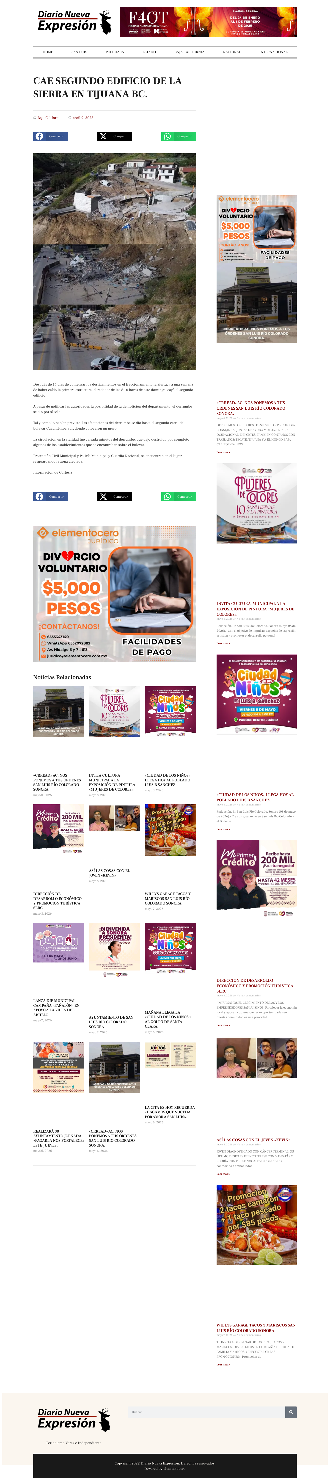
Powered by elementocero (165, 1468)
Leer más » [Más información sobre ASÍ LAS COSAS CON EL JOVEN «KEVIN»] (223, 1174)
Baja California (49, 118)
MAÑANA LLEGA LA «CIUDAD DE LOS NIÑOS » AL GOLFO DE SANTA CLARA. (168, 1019)
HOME (48, 52)
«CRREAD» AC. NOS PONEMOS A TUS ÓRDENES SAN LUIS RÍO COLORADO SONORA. (57, 782)
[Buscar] (291, 1412)
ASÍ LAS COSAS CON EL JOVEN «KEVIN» (109, 873)
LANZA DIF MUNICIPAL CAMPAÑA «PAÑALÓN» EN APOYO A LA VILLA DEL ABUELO (56, 1007)
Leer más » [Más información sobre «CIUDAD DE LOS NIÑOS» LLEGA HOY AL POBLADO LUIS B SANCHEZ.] (223, 829)
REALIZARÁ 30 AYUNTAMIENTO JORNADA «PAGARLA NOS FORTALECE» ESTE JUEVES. (58, 1138)
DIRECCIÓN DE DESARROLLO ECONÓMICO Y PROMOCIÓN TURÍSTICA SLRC (57, 900)
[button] (50, 136)
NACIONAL (232, 52)
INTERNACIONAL (273, 52)
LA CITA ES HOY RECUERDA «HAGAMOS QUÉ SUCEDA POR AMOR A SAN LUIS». (170, 1112)
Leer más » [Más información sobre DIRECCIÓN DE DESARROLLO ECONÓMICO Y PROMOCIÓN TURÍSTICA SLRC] (223, 1025)
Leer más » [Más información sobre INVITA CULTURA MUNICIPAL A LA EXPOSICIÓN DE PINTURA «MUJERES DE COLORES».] (223, 643)
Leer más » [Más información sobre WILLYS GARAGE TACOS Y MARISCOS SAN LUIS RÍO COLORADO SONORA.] (223, 1364)
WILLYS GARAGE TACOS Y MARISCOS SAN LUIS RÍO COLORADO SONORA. (168, 898)
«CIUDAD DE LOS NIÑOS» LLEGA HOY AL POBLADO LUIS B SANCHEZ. (167, 780)
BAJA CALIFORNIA (189, 52)
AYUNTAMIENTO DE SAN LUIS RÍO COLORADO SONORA (111, 1022)
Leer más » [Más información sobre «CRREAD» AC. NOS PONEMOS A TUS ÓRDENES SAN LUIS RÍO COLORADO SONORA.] (223, 452)
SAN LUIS (79, 52)
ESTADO (149, 52)
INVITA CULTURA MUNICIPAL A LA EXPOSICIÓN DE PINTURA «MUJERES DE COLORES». (112, 782)
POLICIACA (115, 52)
